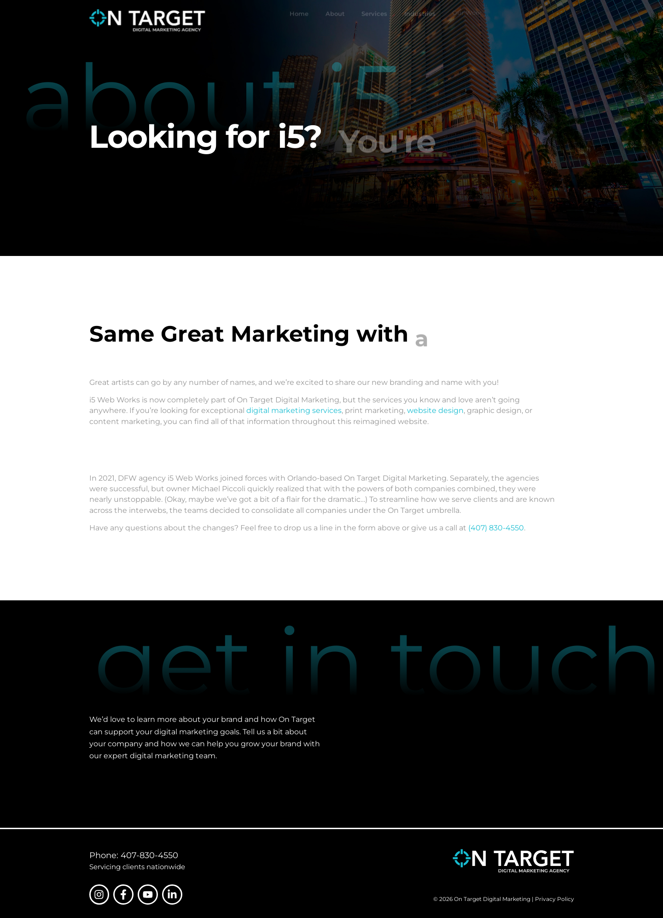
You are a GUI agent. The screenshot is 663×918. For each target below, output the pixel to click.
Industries (420, 18)
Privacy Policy (554, 899)
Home (299, 20)
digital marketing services (294, 410)
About (335, 20)
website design (435, 410)
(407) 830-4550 (496, 527)
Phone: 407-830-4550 (133, 855)
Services (374, 20)
